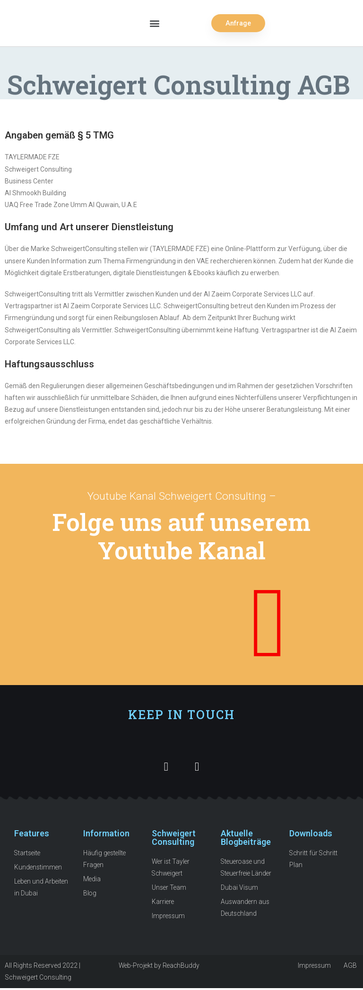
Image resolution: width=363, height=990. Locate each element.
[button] (154, 23)
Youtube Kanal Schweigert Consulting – (181, 496)
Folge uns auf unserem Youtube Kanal (181, 535)
